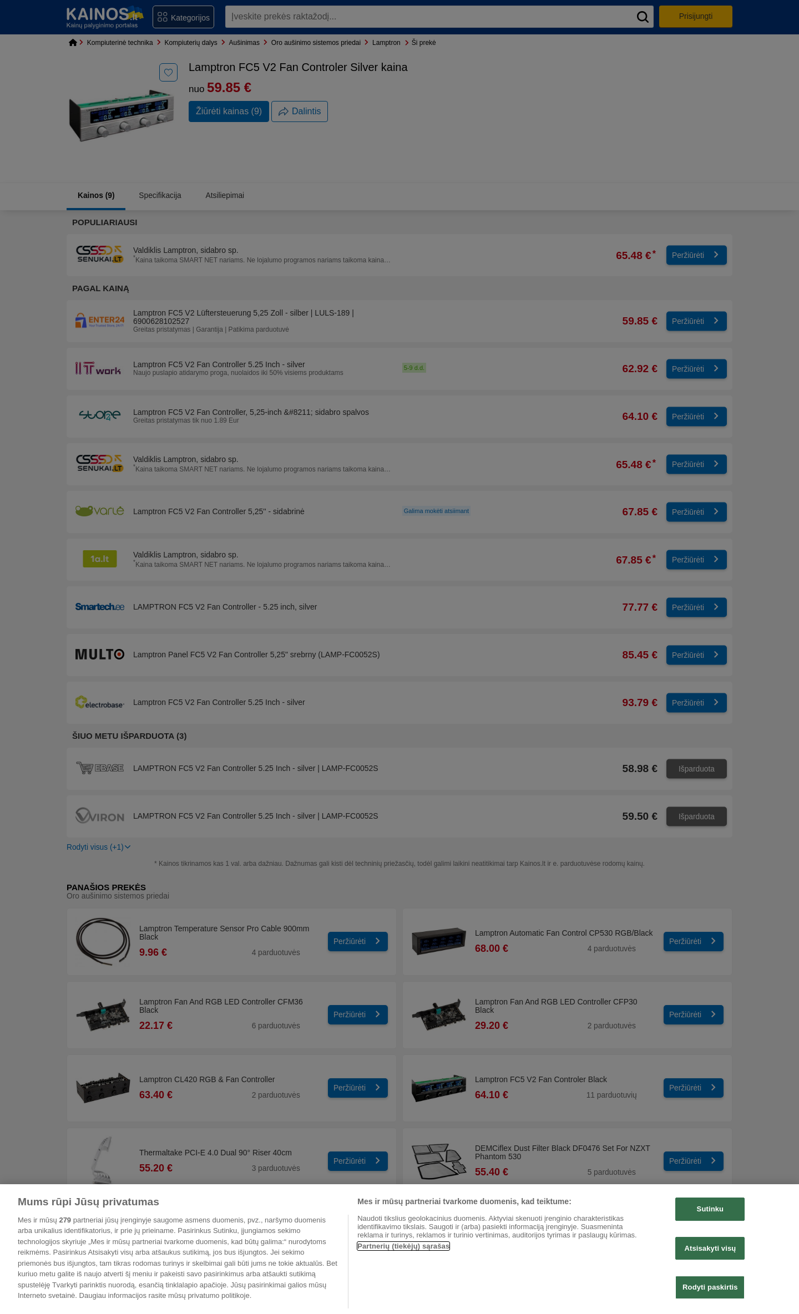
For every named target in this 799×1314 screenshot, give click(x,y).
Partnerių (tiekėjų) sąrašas (403, 1246)
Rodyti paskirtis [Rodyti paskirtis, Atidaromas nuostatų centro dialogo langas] (710, 1287)
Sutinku (710, 1209)
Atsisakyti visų (710, 1248)
